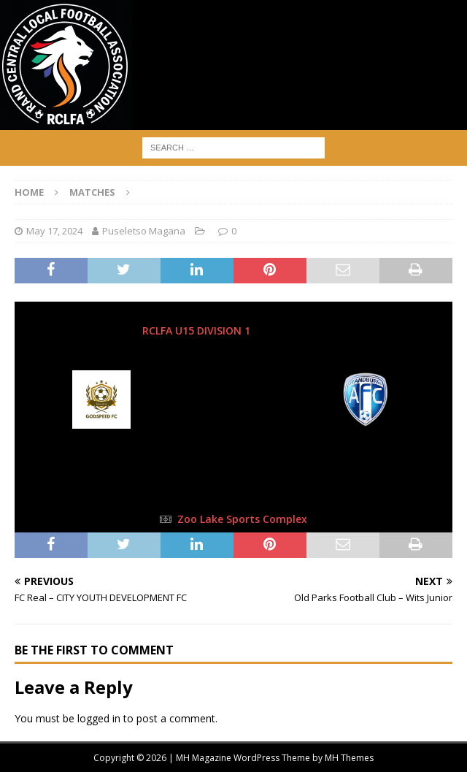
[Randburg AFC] (366, 418)
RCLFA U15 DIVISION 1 (197, 330)
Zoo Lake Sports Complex (242, 519)
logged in (98, 718)
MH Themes (349, 758)
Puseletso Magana (143, 230)
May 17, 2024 (54, 230)
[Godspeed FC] (101, 418)
